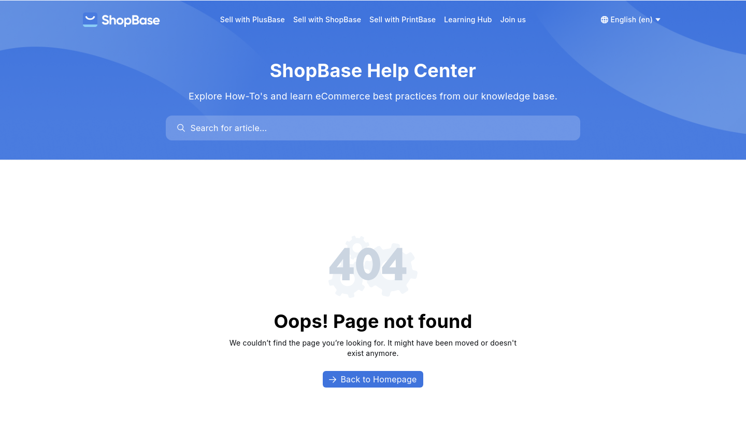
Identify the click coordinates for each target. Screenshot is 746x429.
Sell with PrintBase (402, 19)
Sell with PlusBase (252, 19)
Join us (513, 19)
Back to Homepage (373, 379)
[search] (378, 128)
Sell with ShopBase (327, 19)
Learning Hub (468, 19)
